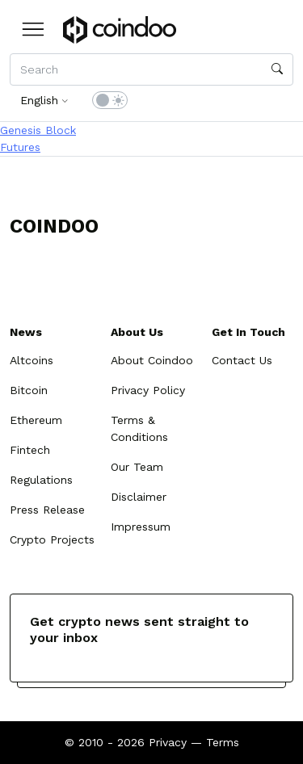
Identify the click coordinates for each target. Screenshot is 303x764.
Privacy (168, 742)
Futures (20, 147)
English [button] (39, 100)
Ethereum (36, 419)
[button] (33, 29)
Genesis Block (38, 130)
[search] (277, 69)
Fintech (30, 449)
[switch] (110, 100)
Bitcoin (29, 390)
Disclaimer (138, 496)
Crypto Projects (52, 539)
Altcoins (31, 360)
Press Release (47, 509)
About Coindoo (152, 360)
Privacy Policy (148, 390)
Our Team (137, 466)
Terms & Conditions (139, 428)
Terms (222, 742)
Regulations (41, 479)
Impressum (140, 526)
